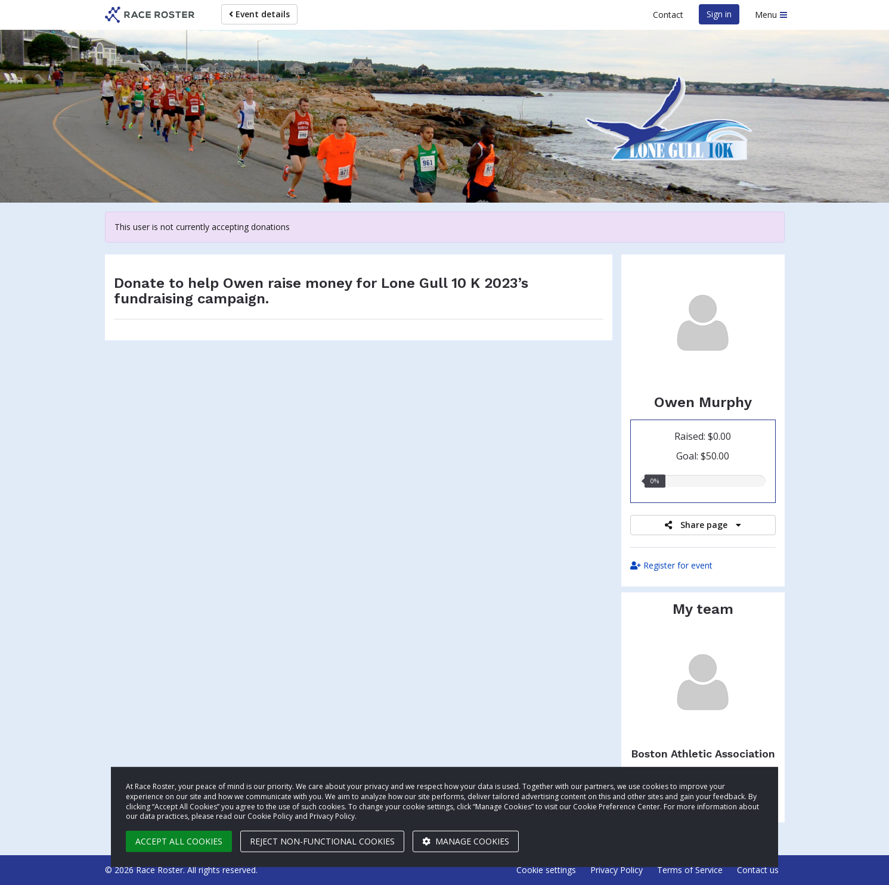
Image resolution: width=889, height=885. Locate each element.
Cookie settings (546, 869)
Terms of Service (690, 869)
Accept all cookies (178, 841)
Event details (259, 14)
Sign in (719, 14)
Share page (703, 524)
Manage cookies (465, 841)
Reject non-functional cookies (322, 841)
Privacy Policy (616, 869)
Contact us (758, 869)
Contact (668, 14)
